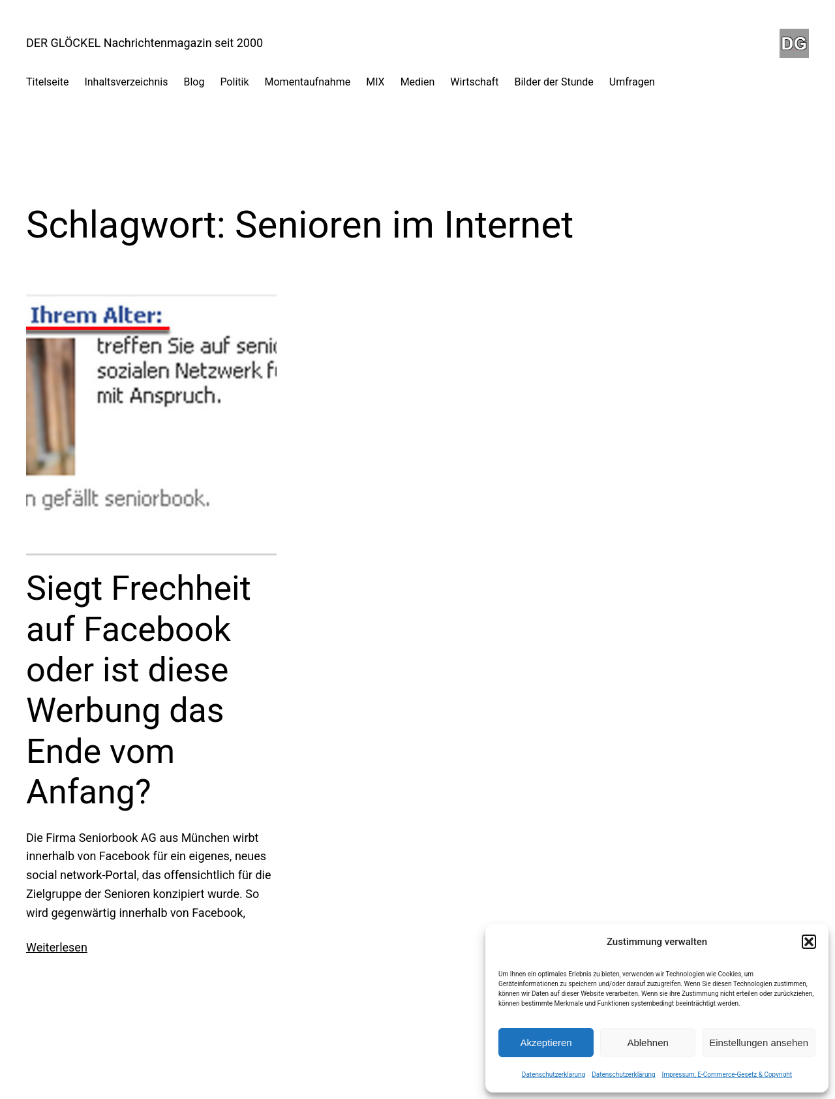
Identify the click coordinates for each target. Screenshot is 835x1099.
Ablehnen (647, 1042)
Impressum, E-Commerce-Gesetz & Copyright (727, 1074)
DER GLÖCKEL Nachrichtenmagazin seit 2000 (144, 43)
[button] (808, 941)
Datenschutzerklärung (553, 1074)
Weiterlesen (56, 947)
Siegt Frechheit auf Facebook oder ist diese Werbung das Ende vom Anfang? (138, 690)
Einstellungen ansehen (758, 1042)
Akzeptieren (545, 1042)
